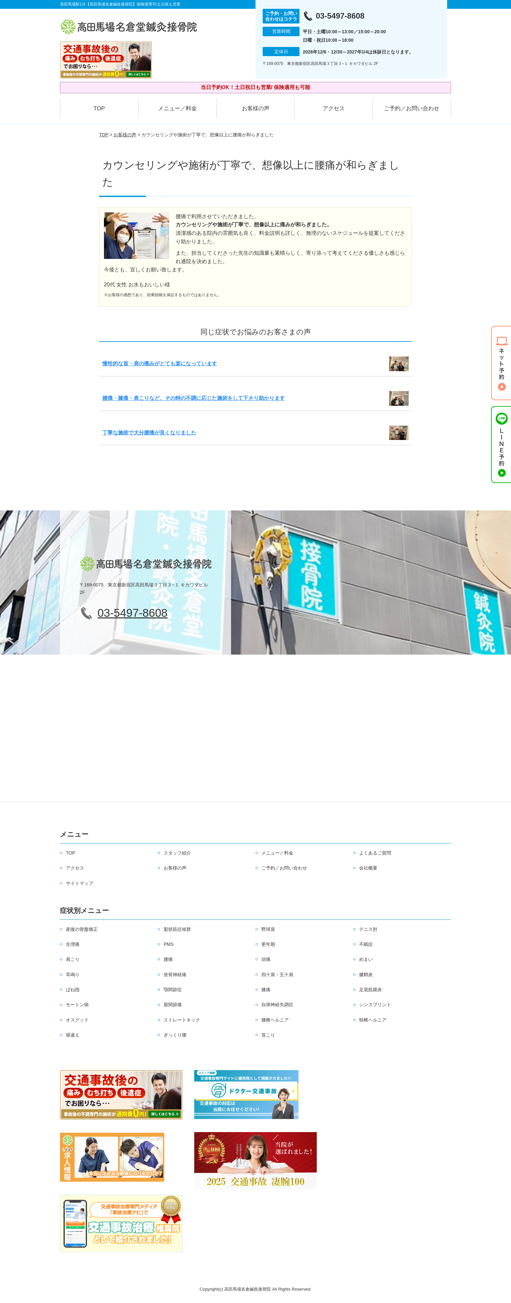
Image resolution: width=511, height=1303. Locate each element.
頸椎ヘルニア (373, 1020)
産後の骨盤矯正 (82, 929)
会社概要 (368, 868)
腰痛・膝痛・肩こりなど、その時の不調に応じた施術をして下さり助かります (193, 398)
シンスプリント (375, 1004)
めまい (366, 959)
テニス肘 (368, 929)
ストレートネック (182, 1020)
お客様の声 (256, 108)
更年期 (268, 944)
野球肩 (268, 929)
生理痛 (73, 944)
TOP (99, 108)
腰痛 (168, 959)
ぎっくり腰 (175, 1035)
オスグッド (77, 1020)
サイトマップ (79, 883)
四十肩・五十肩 (277, 974)
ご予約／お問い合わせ (411, 108)
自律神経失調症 (277, 1004)
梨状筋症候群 (177, 929)
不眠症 (366, 944)
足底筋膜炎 (370, 989)
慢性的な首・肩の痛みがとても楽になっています (159, 363)
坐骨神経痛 (175, 974)
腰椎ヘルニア (275, 1020)
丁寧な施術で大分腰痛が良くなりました (149, 432)
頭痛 (265, 959)
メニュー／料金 (177, 108)
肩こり (73, 959)
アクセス (334, 108)
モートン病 (77, 1004)
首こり (268, 1035)
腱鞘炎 (366, 974)
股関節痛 (173, 1004)
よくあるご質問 (375, 853)
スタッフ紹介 (177, 853)
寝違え (73, 1035)
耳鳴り (73, 974)
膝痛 (265, 989)
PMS (168, 944)
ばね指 (73, 989)
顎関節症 (173, 989)
